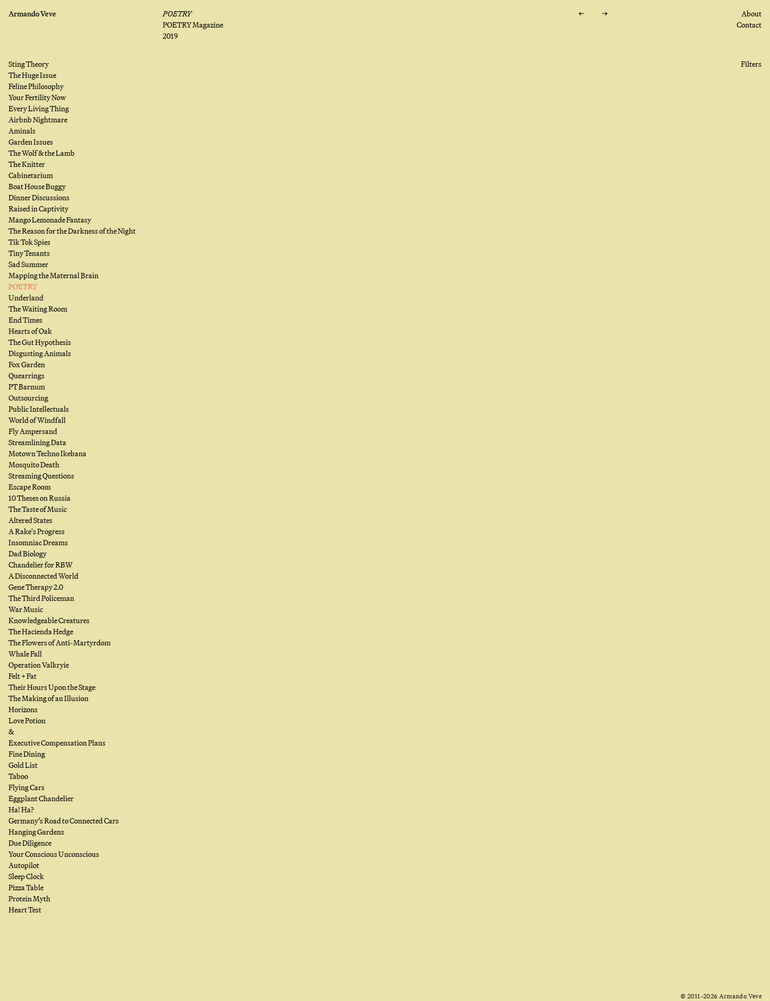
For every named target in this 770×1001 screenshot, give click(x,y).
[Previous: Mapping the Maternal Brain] (580, 14)
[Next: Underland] (604, 14)
